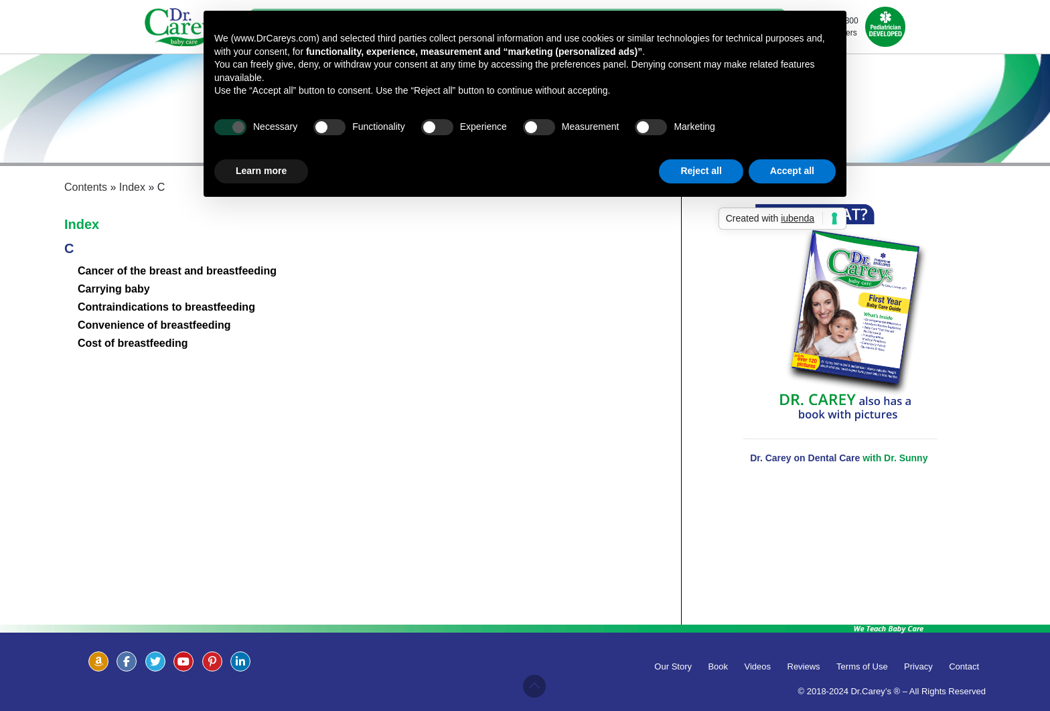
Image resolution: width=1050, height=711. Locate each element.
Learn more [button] (261, 170)
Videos (758, 666)
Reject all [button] (700, 170)
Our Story (673, 666)
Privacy (918, 666)
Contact (964, 666)
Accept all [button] (792, 170)
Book (718, 666)
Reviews (804, 666)
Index (81, 224)
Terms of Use (862, 666)
